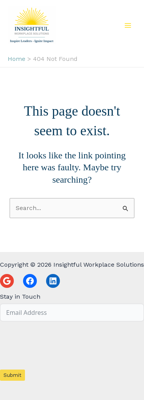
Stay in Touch (20, 296)
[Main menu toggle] (127, 25)
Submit (12, 375)
